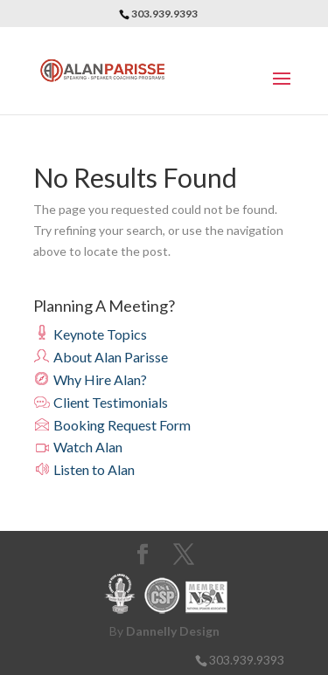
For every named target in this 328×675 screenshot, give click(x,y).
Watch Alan (77, 446)
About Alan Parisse (100, 356)
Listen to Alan (84, 469)
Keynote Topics (90, 334)
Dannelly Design (173, 630)
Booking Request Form (112, 425)
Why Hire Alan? (90, 379)
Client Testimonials (100, 402)
